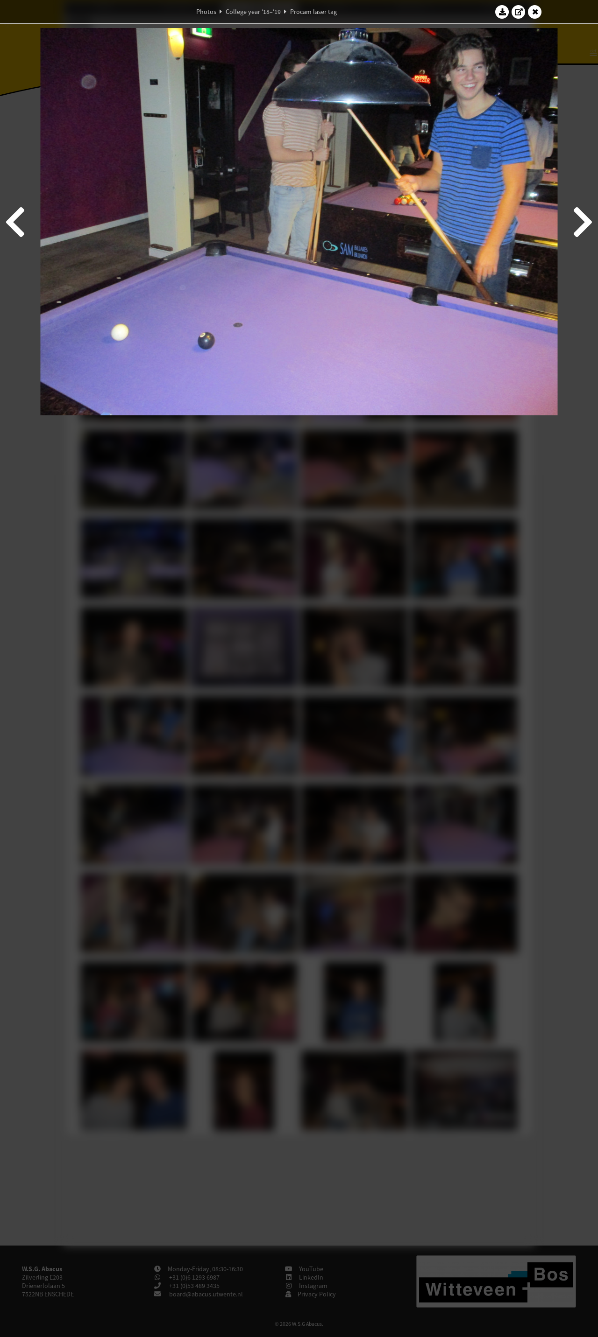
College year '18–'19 (253, 11)
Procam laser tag (313, 11)
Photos (206, 11)
